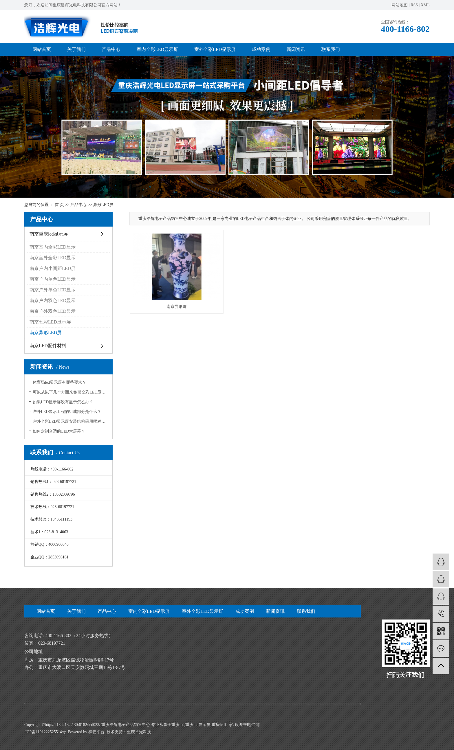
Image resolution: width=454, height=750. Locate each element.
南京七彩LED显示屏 (50, 321)
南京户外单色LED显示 (53, 289)
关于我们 (76, 49)
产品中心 (111, 49)
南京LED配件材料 (48, 345)
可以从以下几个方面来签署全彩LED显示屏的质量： (70, 392)
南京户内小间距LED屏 (53, 268)
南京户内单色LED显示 (53, 279)
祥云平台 (96, 732)
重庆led (177, 725)
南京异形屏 (176, 306)
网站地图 (399, 5)
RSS (414, 5)
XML (425, 5)
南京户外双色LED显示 (53, 311)
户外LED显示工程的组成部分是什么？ (67, 411)
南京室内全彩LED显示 (53, 247)
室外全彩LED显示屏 (215, 49)
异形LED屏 (103, 205)
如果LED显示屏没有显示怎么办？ (63, 402)
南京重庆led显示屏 (49, 233)
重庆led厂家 (222, 725)
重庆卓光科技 (139, 732)
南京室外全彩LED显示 (53, 257)
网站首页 (41, 49)
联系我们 (330, 49)
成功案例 (261, 49)
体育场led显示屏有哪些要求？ (59, 382)
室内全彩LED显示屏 (157, 49)
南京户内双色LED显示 (53, 300)
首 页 (59, 205)
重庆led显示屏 (197, 725)
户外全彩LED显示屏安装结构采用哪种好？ (70, 421)
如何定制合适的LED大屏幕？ (59, 431)
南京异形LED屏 (46, 332)
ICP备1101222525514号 (45, 732)
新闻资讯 (296, 49)
